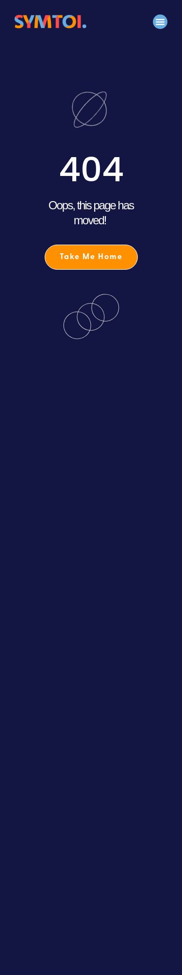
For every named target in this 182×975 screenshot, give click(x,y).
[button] (160, 22)
